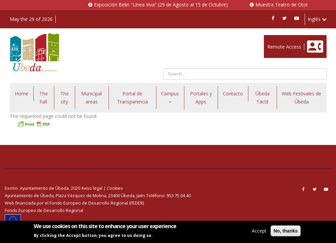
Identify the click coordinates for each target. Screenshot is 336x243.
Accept (259, 231)
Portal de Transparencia (132, 97)
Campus (170, 97)
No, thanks (286, 231)
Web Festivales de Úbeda (301, 97)
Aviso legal (91, 188)
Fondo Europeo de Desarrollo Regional (44, 210)
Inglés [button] (317, 19)
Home (21, 93)
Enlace (271, 38)
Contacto (233, 93)
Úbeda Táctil (262, 97)
